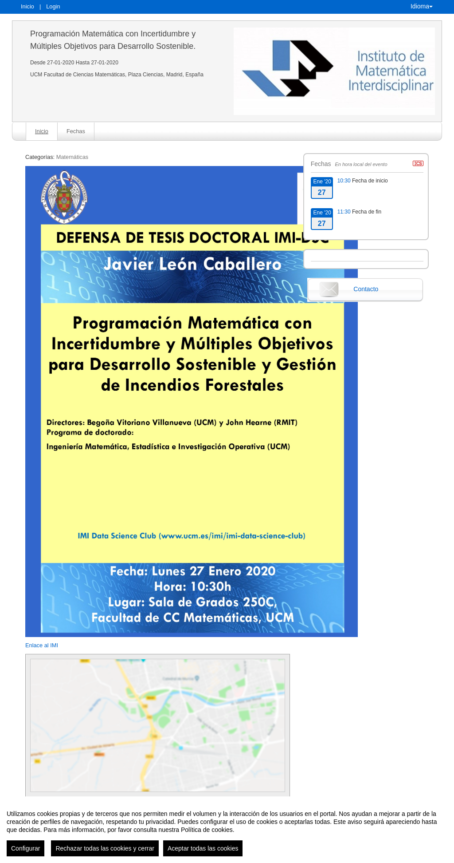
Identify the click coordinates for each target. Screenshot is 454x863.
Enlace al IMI (41, 645)
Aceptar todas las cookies (203, 848)
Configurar (25, 848)
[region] (227, 829)
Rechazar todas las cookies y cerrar (104, 848)
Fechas (76, 131)
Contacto (365, 289)
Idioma (422, 6)
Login (53, 6)
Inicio (27, 6)
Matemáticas (72, 157)
